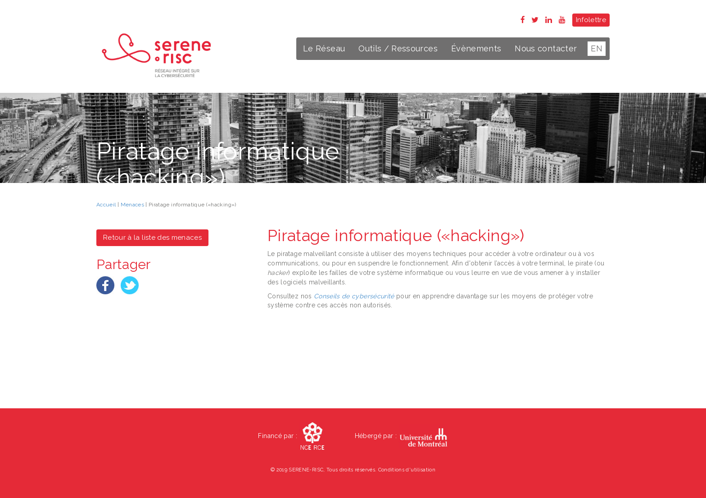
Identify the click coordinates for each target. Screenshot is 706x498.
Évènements (476, 48)
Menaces (132, 204)
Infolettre (591, 20)
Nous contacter (546, 48)
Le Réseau (324, 48)
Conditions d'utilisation (406, 470)
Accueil (106, 204)
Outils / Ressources (398, 48)
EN (596, 48)
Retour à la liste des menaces (152, 237)
